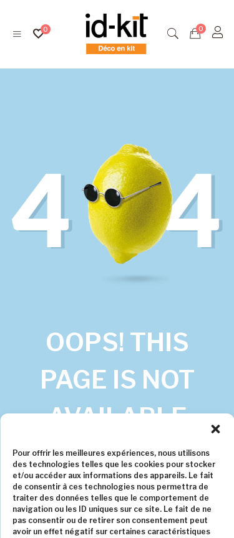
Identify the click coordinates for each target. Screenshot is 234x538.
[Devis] (195, 33)
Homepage (164, 455)
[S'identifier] (217, 32)
